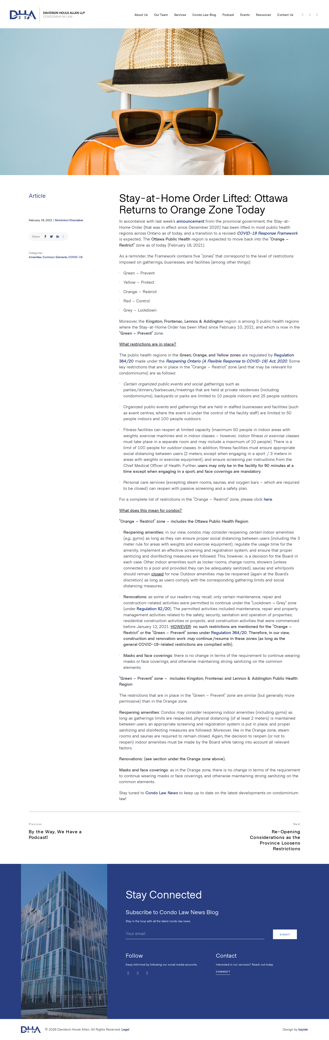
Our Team (161, 15)
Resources (263, 15)
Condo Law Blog (204, 15)
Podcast (228, 15)
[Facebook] (310, 15)
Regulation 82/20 (153, 608)
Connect (223, 971)
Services (180, 15)
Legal (125, 1029)
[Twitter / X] (302, 15)
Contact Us (285, 15)
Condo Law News (161, 792)
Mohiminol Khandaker (69, 220)
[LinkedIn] (317, 15)
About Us (141, 15)
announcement (190, 221)
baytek (303, 1029)
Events (244, 15)
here (268, 499)
